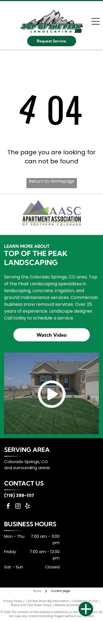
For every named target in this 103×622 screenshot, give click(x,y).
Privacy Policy (12, 601)
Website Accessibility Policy (73, 605)
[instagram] (18, 506)
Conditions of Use (85, 601)
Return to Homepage (51, 181)
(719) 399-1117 (19, 495)
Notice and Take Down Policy (31, 605)
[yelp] (27, 506)
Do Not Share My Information (48, 601)
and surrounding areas (27, 467)
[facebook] (8, 506)
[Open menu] (95, 21)
